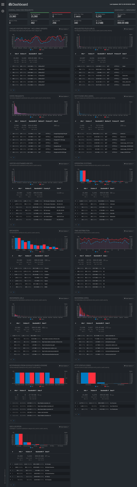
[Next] (13, 90)
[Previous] (11, 90)
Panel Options (64, 29)
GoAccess (4, 479)
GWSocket (4, 472)
